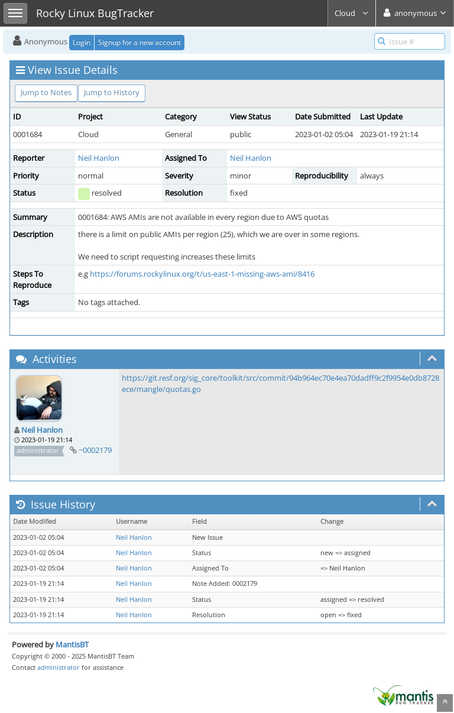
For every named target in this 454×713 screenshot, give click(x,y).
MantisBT (72, 644)
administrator (58, 667)
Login (81, 42)
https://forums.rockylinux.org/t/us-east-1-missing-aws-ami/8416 (202, 273)
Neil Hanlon (98, 158)
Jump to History (112, 92)
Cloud (352, 13)
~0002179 (95, 450)
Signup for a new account (139, 42)
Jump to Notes (46, 92)
